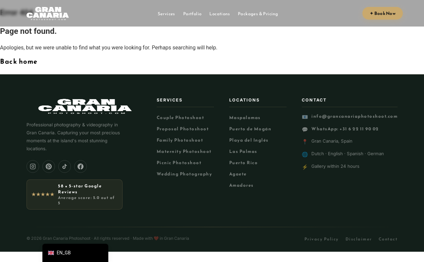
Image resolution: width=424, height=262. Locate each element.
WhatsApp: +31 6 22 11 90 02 (345, 129)
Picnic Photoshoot (179, 162)
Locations (219, 14)
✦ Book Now (383, 13)
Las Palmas (243, 151)
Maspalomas (245, 117)
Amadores (241, 185)
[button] (75, 252)
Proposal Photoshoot (183, 128)
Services (166, 14)
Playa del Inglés (249, 140)
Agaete (238, 173)
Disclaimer (358, 239)
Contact (388, 239)
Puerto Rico (243, 162)
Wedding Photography (184, 173)
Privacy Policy (321, 239)
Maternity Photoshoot (184, 151)
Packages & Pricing (258, 14)
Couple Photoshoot (180, 117)
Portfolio (192, 14)
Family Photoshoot (180, 140)
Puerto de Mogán (250, 128)
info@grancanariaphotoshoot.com (354, 116)
